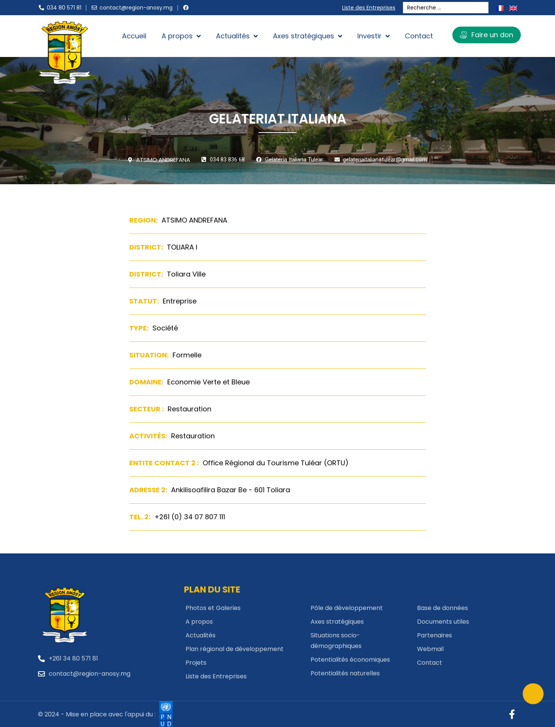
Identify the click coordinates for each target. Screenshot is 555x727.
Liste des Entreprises (370, 8)
